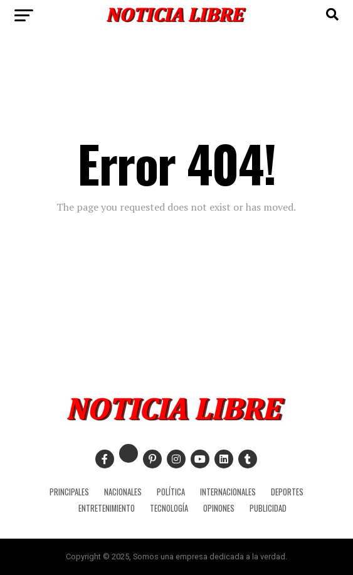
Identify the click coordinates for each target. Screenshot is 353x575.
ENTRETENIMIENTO (106, 508)
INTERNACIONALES (228, 492)
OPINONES (218, 508)
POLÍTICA (171, 492)
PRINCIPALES (69, 492)
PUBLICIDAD (268, 508)
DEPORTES (287, 492)
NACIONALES (123, 492)
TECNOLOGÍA (169, 508)
